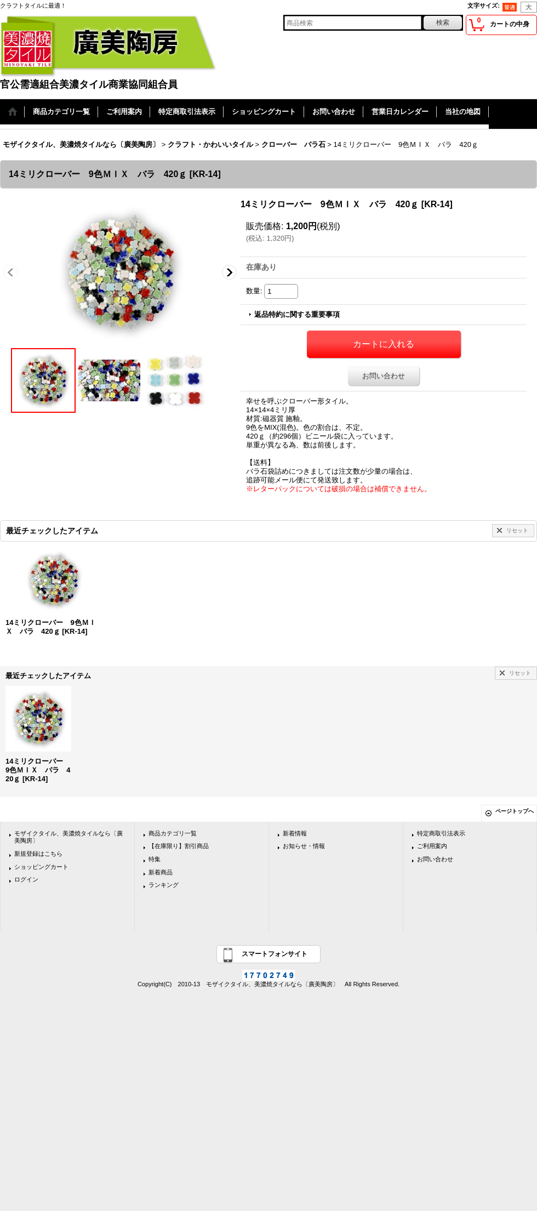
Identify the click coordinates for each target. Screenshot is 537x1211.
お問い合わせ (383, 376)
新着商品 (160, 872)
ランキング (163, 885)
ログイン (26, 879)
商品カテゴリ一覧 (172, 833)
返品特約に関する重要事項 (297, 314)
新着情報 (295, 833)
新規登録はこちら (38, 853)
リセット (517, 530)
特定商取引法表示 (441, 833)
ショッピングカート (41, 866)
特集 (154, 859)
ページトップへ (514, 811)
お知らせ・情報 (304, 846)
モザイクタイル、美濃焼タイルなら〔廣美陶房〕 (68, 837)
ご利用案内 (432, 846)
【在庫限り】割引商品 (178, 846)
